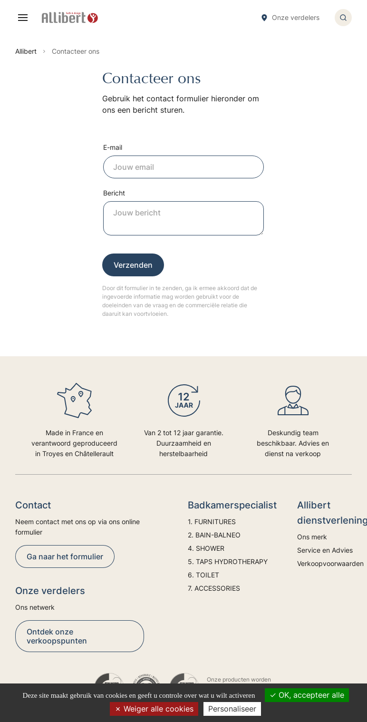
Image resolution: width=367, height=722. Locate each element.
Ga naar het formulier (65, 556)
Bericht (114, 193)
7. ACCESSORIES (214, 588)
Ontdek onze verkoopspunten (57, 636)
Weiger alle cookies (154, 708)
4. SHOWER (206, 548)
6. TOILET (203, 575)
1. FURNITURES (212, 521)
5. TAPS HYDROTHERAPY (228, 561)
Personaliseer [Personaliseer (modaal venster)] (232, 708)
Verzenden (133, 265)
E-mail (112, 147)
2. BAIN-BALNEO (214, 535)
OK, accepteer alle (307, 695)
